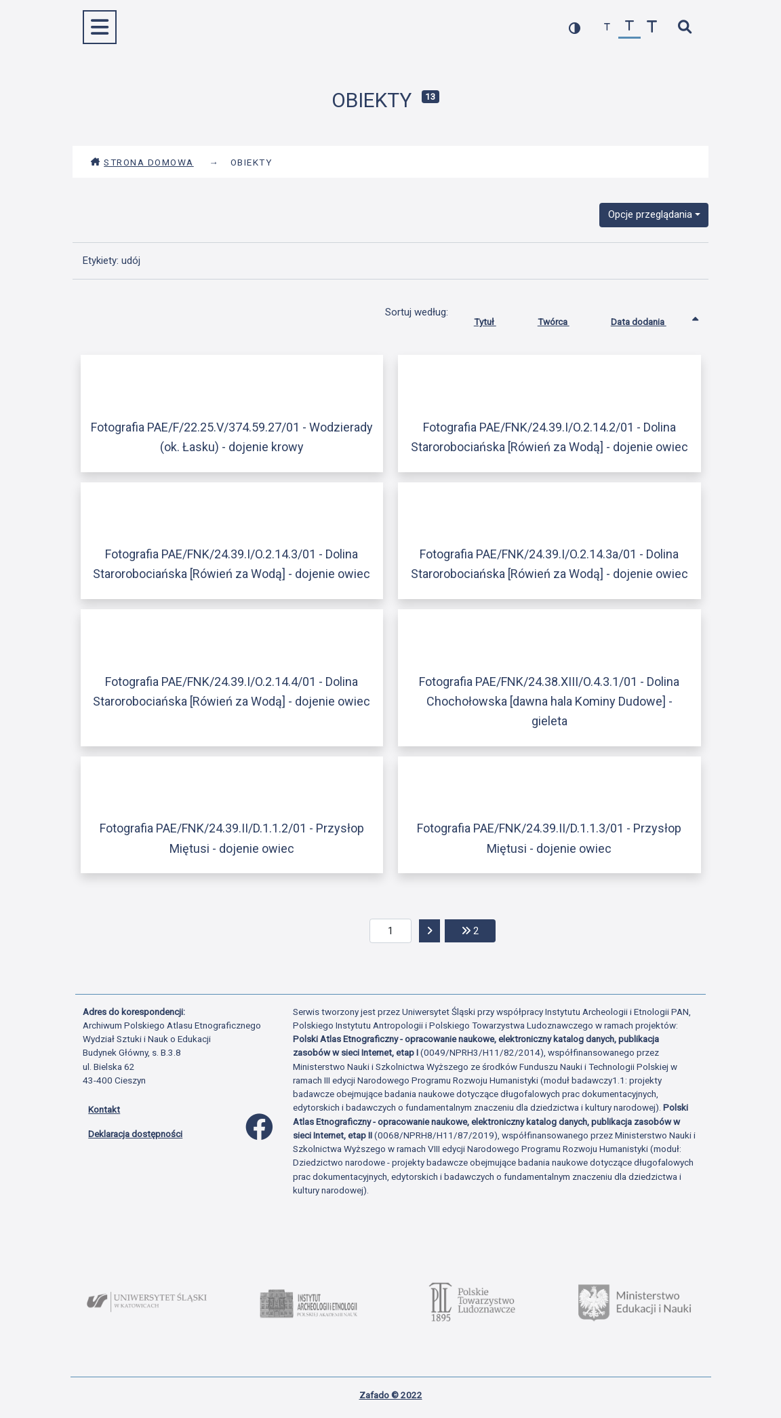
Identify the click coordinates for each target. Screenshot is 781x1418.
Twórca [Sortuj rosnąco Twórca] (564, 319)
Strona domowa (142, 162)
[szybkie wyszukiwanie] (684, 27)
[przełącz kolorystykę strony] (574, 27)
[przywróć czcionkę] (629, 27)
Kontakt (104, 1109)
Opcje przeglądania (650, 214)
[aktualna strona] (390, 931)
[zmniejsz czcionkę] (607, 27)
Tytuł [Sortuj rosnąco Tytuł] (495, 319)
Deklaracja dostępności (135, 1133)
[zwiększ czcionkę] (652, 27)
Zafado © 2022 (390, 1395)
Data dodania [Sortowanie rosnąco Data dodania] (649, 319)
